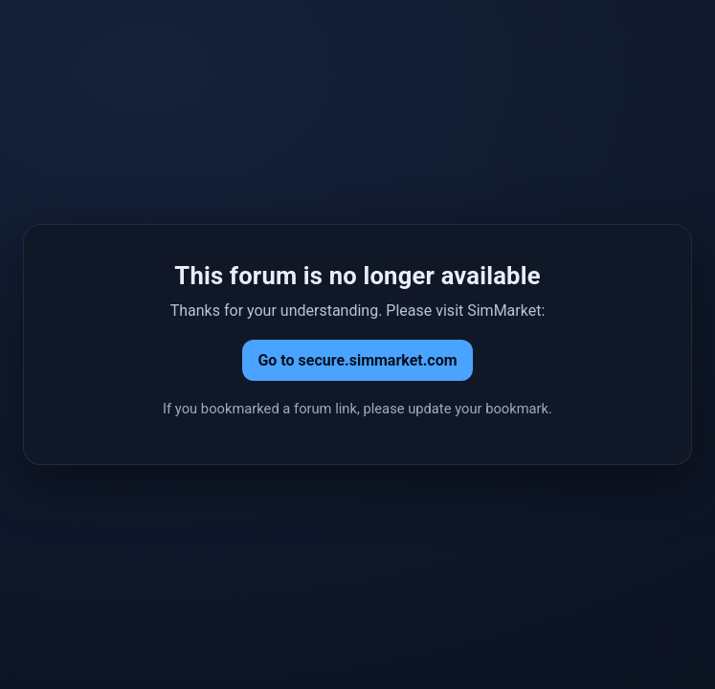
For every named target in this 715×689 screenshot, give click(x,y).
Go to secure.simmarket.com (357, 360)
